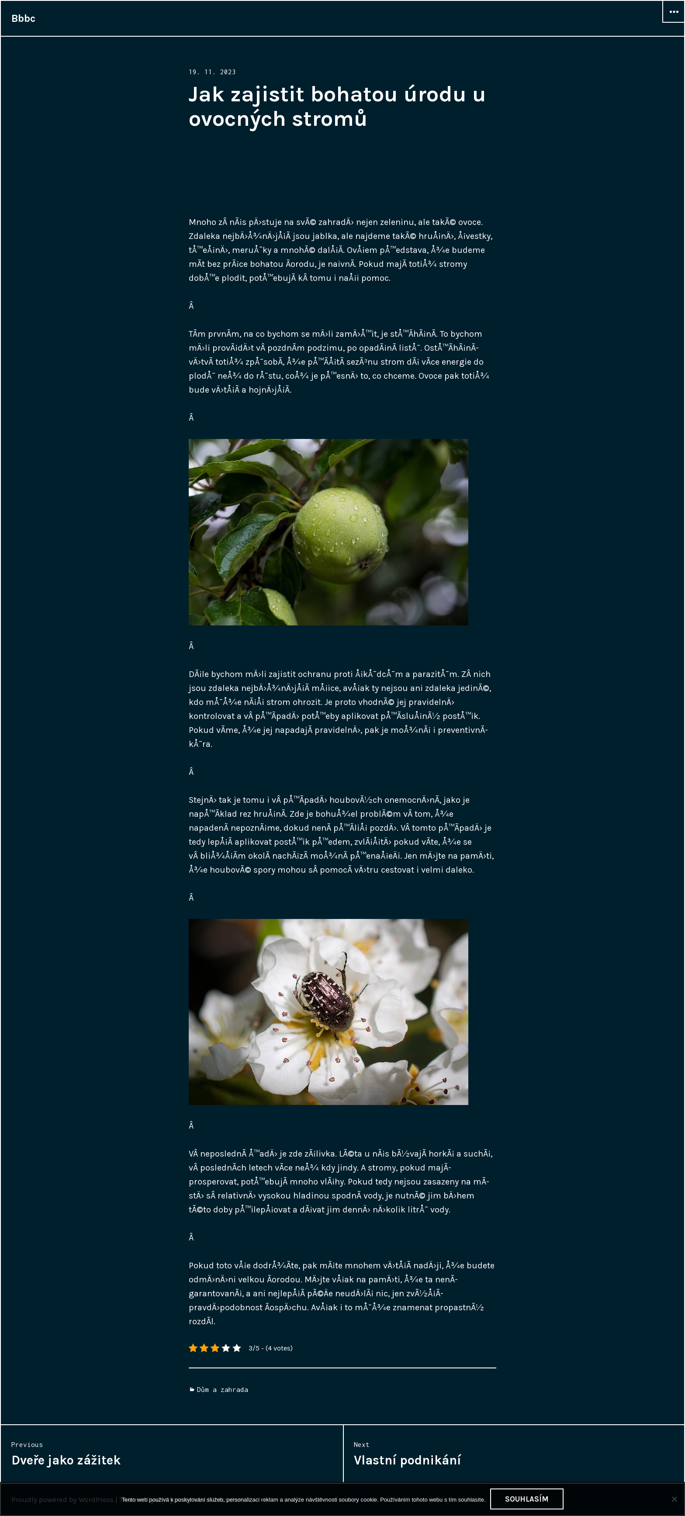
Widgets (673, 22)
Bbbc (23, 18)
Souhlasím (527, 1499)
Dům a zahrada (222, 1389)
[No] (674, 1499)
